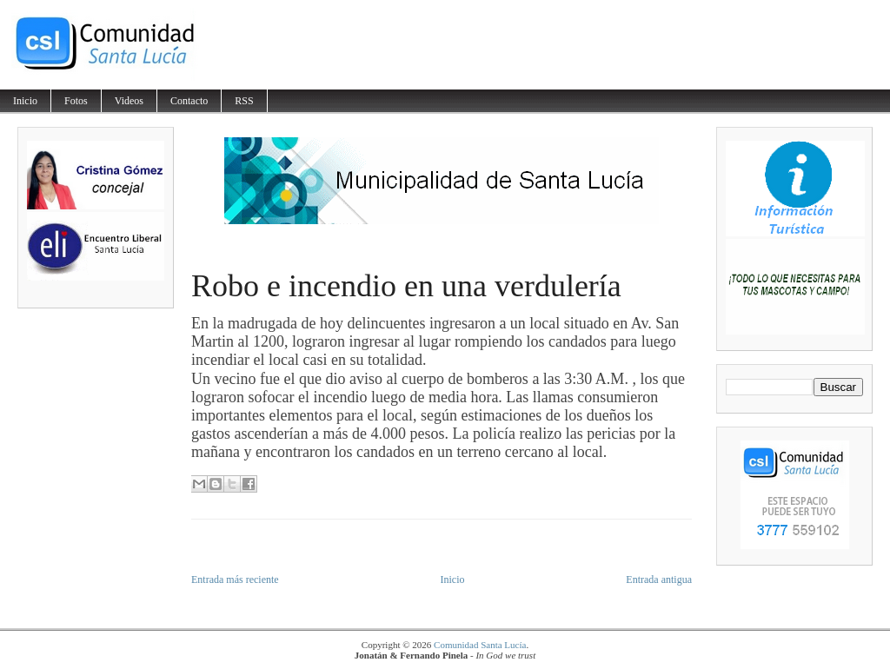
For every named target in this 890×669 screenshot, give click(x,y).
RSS (244, 101)
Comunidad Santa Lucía (480, 644)
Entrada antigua (659, 579)
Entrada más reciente (235, 579)
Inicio (25, 101)
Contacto (189, 101)
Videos (129, 101)
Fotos (76, 101)
